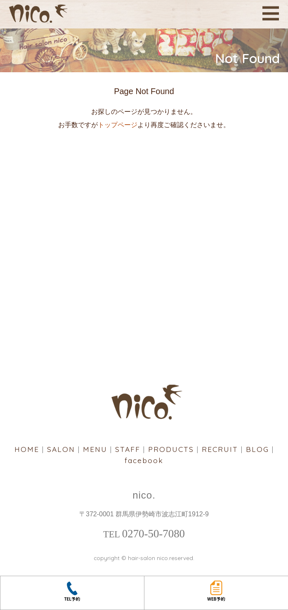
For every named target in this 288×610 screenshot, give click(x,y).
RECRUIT (220, 449)
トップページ (117, 124)
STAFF (127, 449)
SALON (61, 449)
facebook (144, 460)
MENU (95, 449)
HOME (26, 449)
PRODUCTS (171, 449)
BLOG (257, 449)
